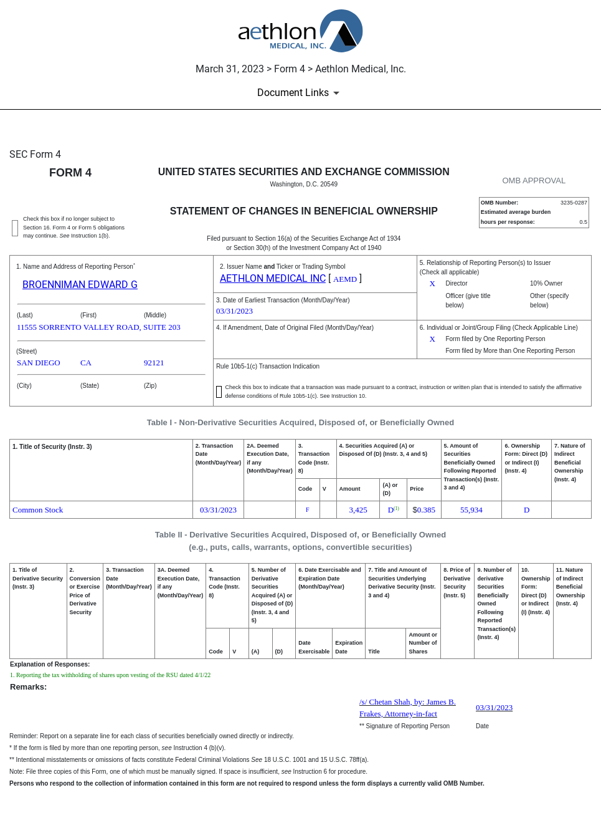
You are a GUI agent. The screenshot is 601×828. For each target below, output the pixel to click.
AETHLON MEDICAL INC (273, 278)
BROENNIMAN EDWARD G (80, 285)
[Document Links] (300, 93)
